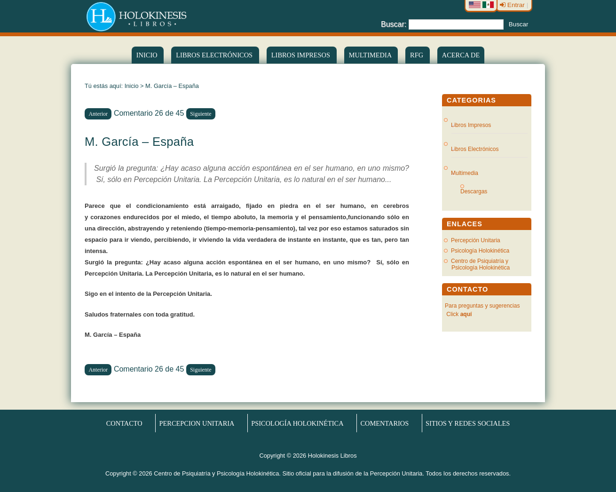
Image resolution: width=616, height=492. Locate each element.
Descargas (477, 191)
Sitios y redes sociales (468, 423)
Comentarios (384, 423)
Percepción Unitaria (475, 240)
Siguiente (200, 114)
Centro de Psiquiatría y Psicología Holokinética (480, 264)
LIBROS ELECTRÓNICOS (215, 55)
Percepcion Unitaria (197, 423)
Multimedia (371, 55)
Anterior (98, 114)
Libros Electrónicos (474, 149)
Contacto (124, 423)
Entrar (513, 4)
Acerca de (461, 55)
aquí (466, 314)
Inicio (147, 55)
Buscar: (393, 24)
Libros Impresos (301, 55)
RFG (417, 55)
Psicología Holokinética (480, 250)
